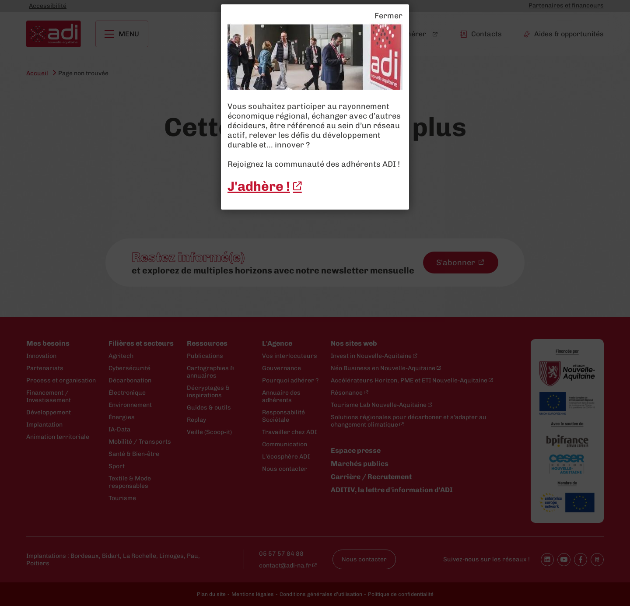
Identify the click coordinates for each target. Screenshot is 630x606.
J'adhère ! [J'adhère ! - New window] (259, 186)
